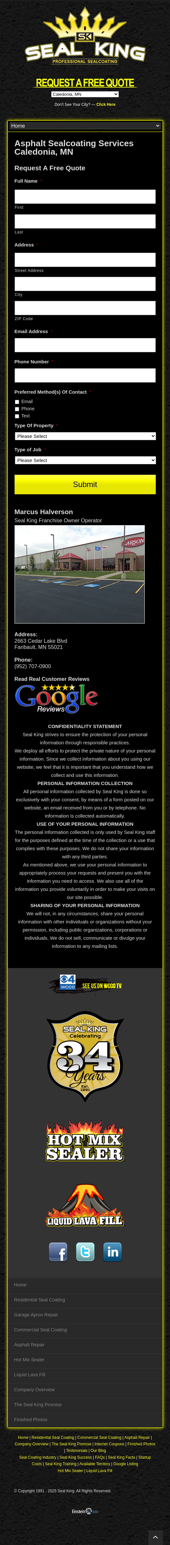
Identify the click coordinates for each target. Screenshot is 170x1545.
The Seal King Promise (38, 1404)
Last (19, 232)
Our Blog (98, 1450)
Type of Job (30, 449)
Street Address (29, 270)
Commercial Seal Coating (40, 1329)
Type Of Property (36, 425)
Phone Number (34, 361)
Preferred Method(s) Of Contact (53, 392)
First (19, 207)
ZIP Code (24, 318)
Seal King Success (76, 1457)
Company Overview (34, 1389)
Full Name (28, 181)
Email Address (34, 331)
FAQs (100, 1457)
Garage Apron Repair (36, 1314)
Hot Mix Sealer (29, 1359)
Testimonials (76, 1450)
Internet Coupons (109, 1444)
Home (20, 1284)
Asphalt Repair (29, 1344)
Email (27, 401)
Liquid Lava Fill (29, 1374)
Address (27, 244)
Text (25, 415)
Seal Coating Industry (37, 1457)
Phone (27, 408)
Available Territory (94, 1464)
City (19, 294)
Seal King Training (60, 1464)
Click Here (106, 104)
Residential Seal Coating (39, 1299)
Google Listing (125, 1464)
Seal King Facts (121, 1457)
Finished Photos (31, 1419)
